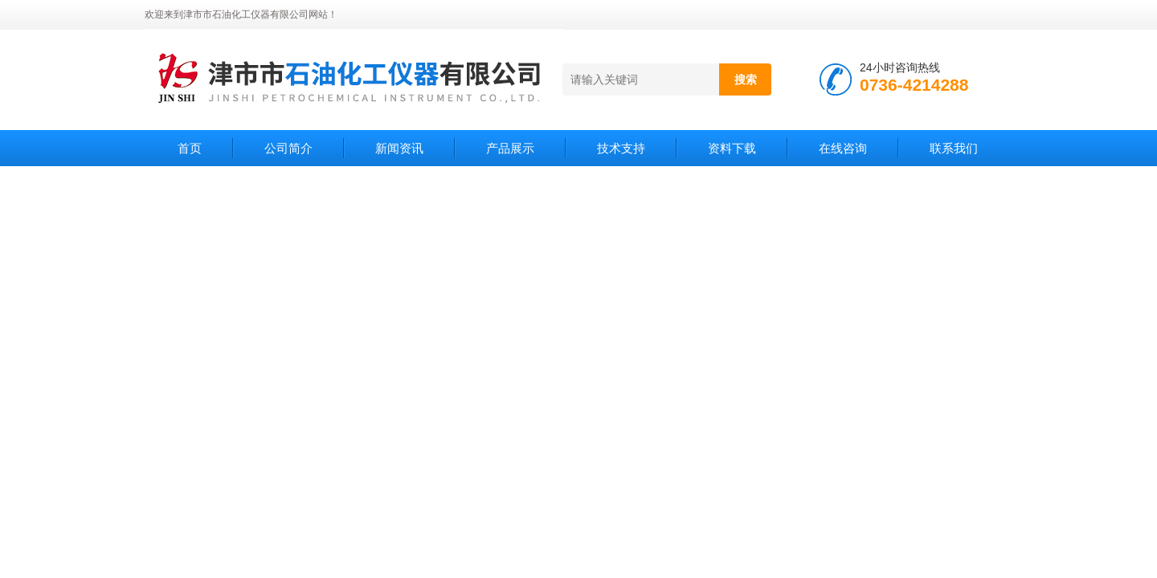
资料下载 (732, 148)
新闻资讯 (399, 148)
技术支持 (621, 148)
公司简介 (288, 148)
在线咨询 (843, 148)
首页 (190, 148)
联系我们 (954, 148)
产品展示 (510, 148)
